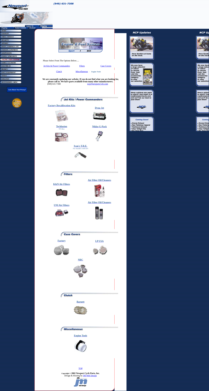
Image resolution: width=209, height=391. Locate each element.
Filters (82, 66)
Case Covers (106, 66)
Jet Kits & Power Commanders (56, 66)
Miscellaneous (82, 71)
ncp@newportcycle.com (97, 84)
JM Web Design (90, 375)
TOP (81, 368)
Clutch (59, 71)
